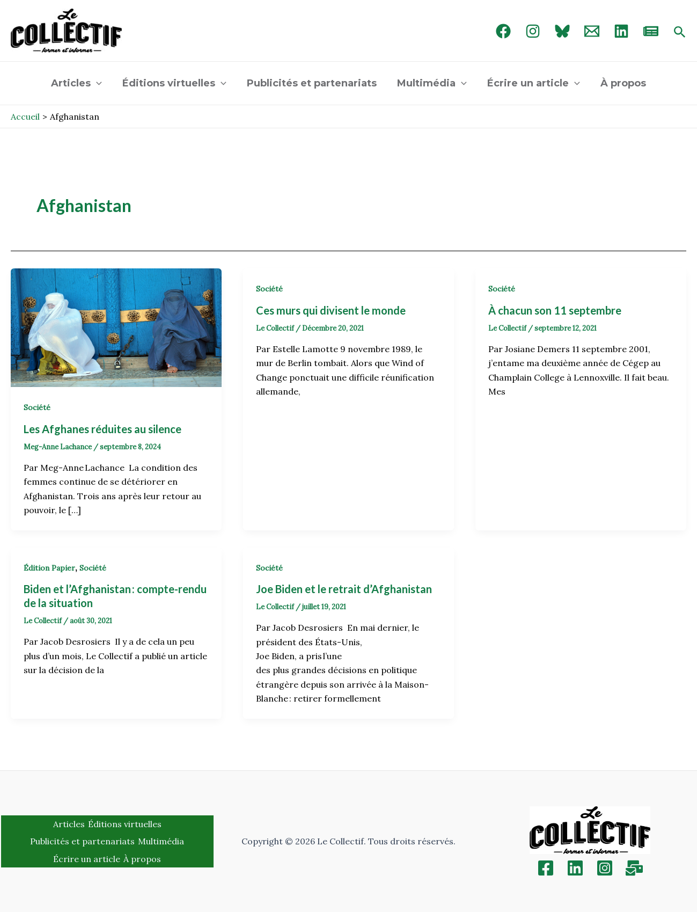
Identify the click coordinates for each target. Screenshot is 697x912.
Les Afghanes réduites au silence (104, 428)
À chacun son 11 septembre (554, 310)
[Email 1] (591, 31)
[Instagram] (532, 31)
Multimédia (431, 83)
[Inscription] (634, 868)
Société (37, 407)
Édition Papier (49, 568)
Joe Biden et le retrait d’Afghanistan (344, 588)
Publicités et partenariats (312, 83)
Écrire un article (532, 83)
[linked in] (621, 31)
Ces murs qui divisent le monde (331, 310)
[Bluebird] (562, 31)
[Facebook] (503, 31)
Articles (79, 83)
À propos (620, 83)
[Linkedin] (575, 868)
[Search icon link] (679, 33)
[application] (99, 83)
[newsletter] (650, 31)
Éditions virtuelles (176, 83)
